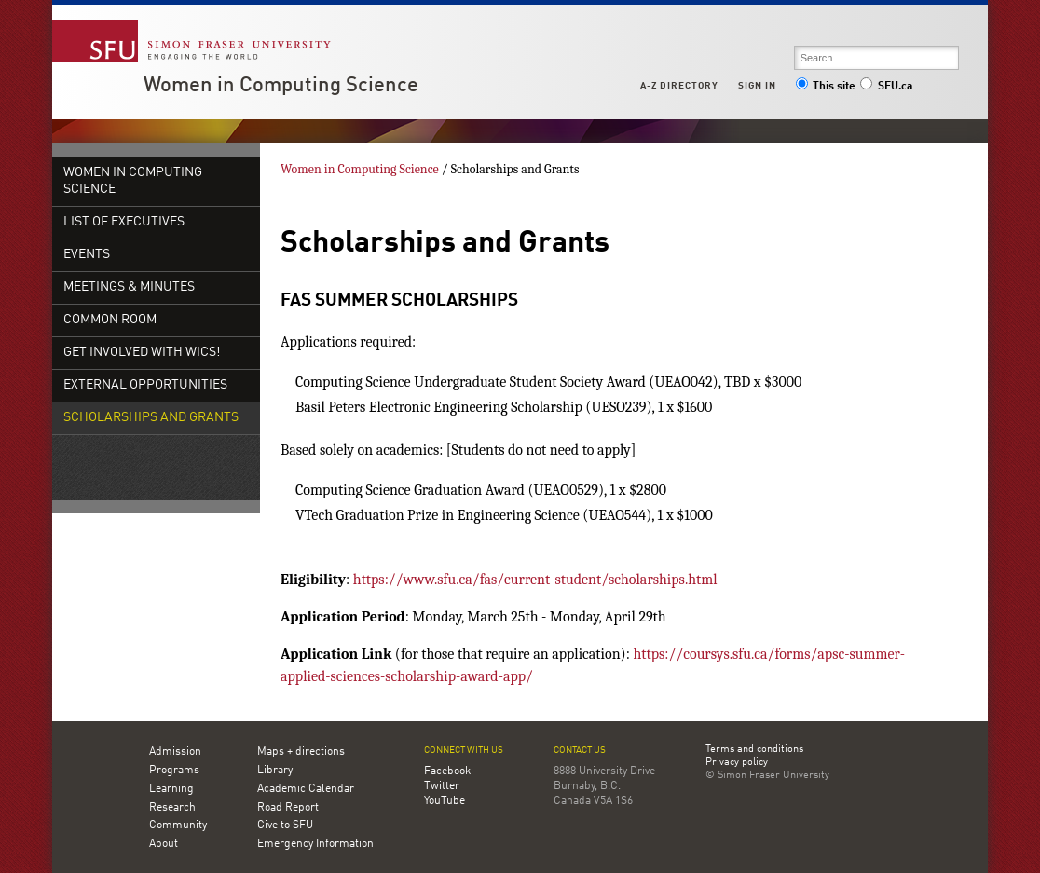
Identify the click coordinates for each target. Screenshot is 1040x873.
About (163, 844)
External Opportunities (145, 385)
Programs (174, 770)
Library (275, 770)
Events (86, 255)
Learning (171, 789)
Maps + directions (301, 751)
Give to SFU (285, 825)
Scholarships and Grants (151, 418)
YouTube (444, 801)
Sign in (757, 85)
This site (825, 86)
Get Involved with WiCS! (141, 353)
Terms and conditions (754, 750)
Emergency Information (315, 844)
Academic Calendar (305, 789)
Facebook (447, 771)
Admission (175, 751)
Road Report (288, 807)
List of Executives (124, 222)
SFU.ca (885, 86)
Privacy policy (736, 763)
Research (172, 807)
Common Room (110, 320)
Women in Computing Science (281, 85)
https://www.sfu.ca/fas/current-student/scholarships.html (533, 579)
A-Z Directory (679, 85)
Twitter (441, 786)
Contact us (580, 750)
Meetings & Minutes (129, 287)
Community (178, 825)
